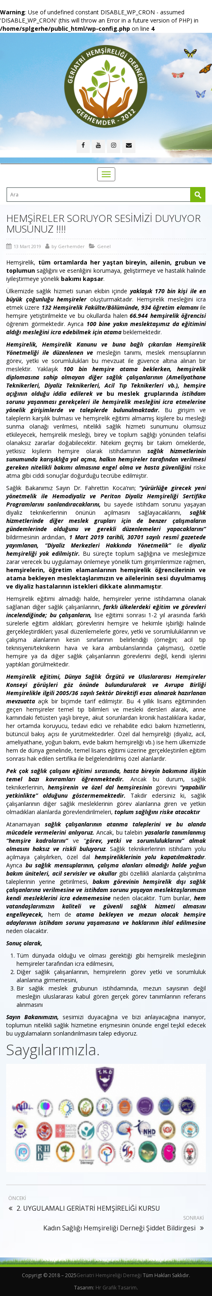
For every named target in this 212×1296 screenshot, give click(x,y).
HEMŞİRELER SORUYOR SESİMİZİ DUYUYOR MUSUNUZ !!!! (103, 223)
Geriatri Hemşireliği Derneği (109, 1275)
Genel (104, 246)
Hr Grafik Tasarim (116, 1287)
